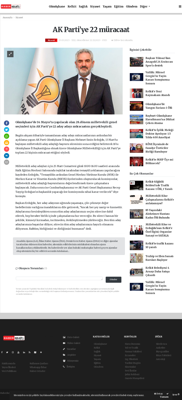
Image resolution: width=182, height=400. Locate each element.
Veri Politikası (9, 371)
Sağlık (83, 6)
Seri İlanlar (131, 370)
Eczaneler (130, 355)
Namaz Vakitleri (133, 351)
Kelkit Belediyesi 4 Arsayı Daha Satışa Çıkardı (158, 271)
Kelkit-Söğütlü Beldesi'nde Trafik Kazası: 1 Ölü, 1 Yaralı (159, 185)
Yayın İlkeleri (9, 367)
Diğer (144, 6)
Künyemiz (71, 360)
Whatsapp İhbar (38, 367)
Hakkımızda (8, 363)
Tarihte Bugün (133, 363)
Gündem (131, 6)
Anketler (160, 347)
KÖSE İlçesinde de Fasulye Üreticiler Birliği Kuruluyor (157, 148)
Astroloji (160, 359)
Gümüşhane (57, 6)
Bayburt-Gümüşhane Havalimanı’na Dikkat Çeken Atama (160, 119)
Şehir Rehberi (132, 374)
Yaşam (107, 6)
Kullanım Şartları (39, 363)
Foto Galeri (71, 337)
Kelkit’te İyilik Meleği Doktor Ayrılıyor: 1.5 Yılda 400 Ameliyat (159, 134)
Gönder (113, 279)
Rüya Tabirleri (163, 355)
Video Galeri (71, 343)
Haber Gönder (37, 371)
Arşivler (69, 354)
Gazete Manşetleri (134, 378)
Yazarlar (69, 349)
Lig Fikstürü (131, 359)
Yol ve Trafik (131, 347)
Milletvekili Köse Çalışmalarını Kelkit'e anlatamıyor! (160, 199)
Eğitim (118, 6)
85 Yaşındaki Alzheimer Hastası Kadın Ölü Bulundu (158, 214)
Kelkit (72, 6)
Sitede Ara (161, 343)
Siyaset (95, 6)
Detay (158, 393)
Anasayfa (8, 17)
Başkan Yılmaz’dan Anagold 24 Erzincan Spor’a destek (159, 62)
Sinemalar (130, 366)
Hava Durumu (132, 343)
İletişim (69, 366)
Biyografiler (162, 351)
